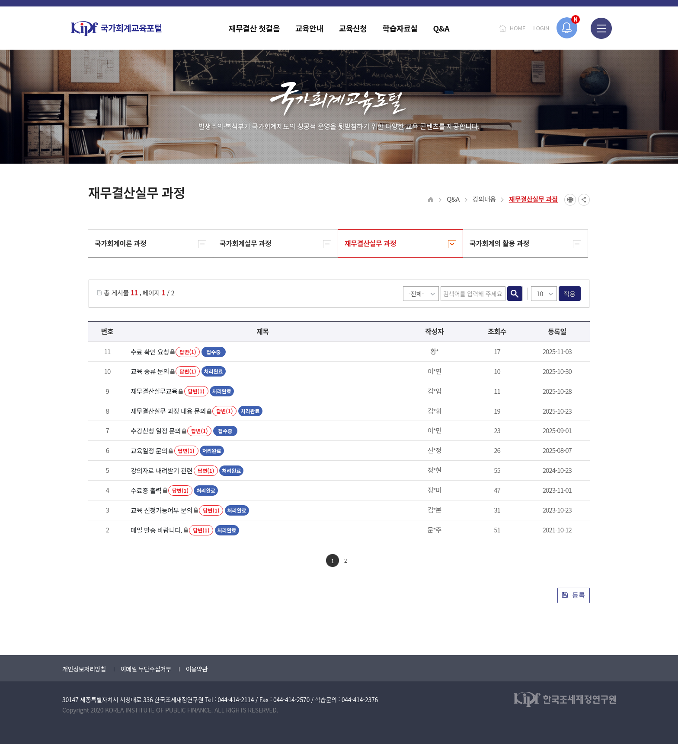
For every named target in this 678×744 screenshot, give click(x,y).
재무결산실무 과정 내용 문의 (168, 410)
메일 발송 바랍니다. (156, 530)
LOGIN (541, 28)
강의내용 (484, 198)
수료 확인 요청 (150, 351)
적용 (569, 293)
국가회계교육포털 (116, 28)
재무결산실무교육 (154, 391)
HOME (517, 28)
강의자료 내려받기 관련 (161, 470)
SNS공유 (584, 200)
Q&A (453, 198)
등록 (573, 594)
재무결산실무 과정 (533, 198)
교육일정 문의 (149, 450)
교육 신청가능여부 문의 (161, 510)
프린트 (570, 200)
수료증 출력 (146, 490)
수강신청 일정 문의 (156, 430)
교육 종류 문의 (150, 371)
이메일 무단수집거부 (146, 669)
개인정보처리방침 (84, 669)
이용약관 (197, 669)
